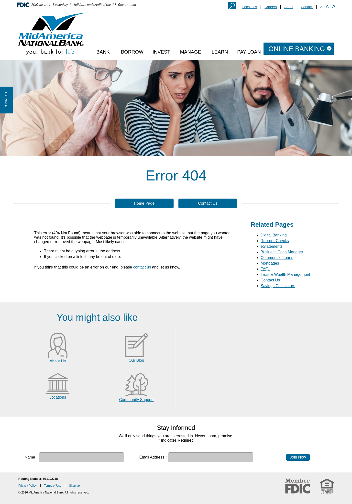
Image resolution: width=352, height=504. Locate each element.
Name (31, 457)
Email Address (153, 457)
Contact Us (207, 203)
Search (232, 5)
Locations (249, 7)
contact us (142, 267)
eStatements (272, 246)
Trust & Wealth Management (285, 274)
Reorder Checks (275, 241)
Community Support (136, 400)
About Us (58, 361)
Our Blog (136, 360)
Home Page (144, 203)
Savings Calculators (278, 286)
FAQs (265, 269)
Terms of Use (53, 485)
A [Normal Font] (327, 6)
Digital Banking (274, 235)
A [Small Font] (321, 7)
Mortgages (270, 263)
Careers (270, 7)
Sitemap (74, 485)
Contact (307, 7)
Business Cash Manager (282, 252)
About (288, 7)
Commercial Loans (277, 258)
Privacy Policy (27, 485)
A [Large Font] (334, 6)
